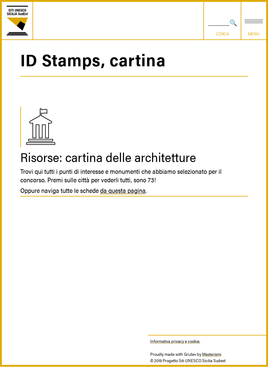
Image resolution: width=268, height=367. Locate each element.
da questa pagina (123, 190)
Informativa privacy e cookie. (175, 341)
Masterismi (211, 354)
